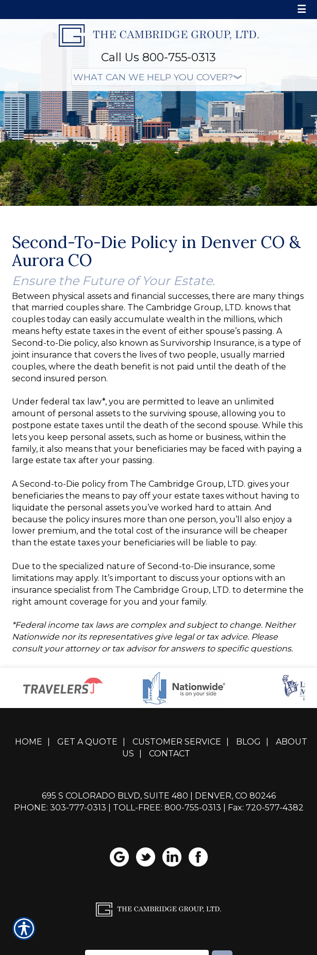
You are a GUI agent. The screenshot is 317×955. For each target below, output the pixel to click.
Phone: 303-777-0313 (60, 807)
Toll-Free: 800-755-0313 (167, 807)
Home (28, 742)
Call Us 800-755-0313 (158, 57)
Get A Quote (87, 742)
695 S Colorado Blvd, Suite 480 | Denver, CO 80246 (159, 796)
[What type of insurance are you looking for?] (158, 77)
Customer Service (176, 742)
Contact (169, 753)
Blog (248, 742)
